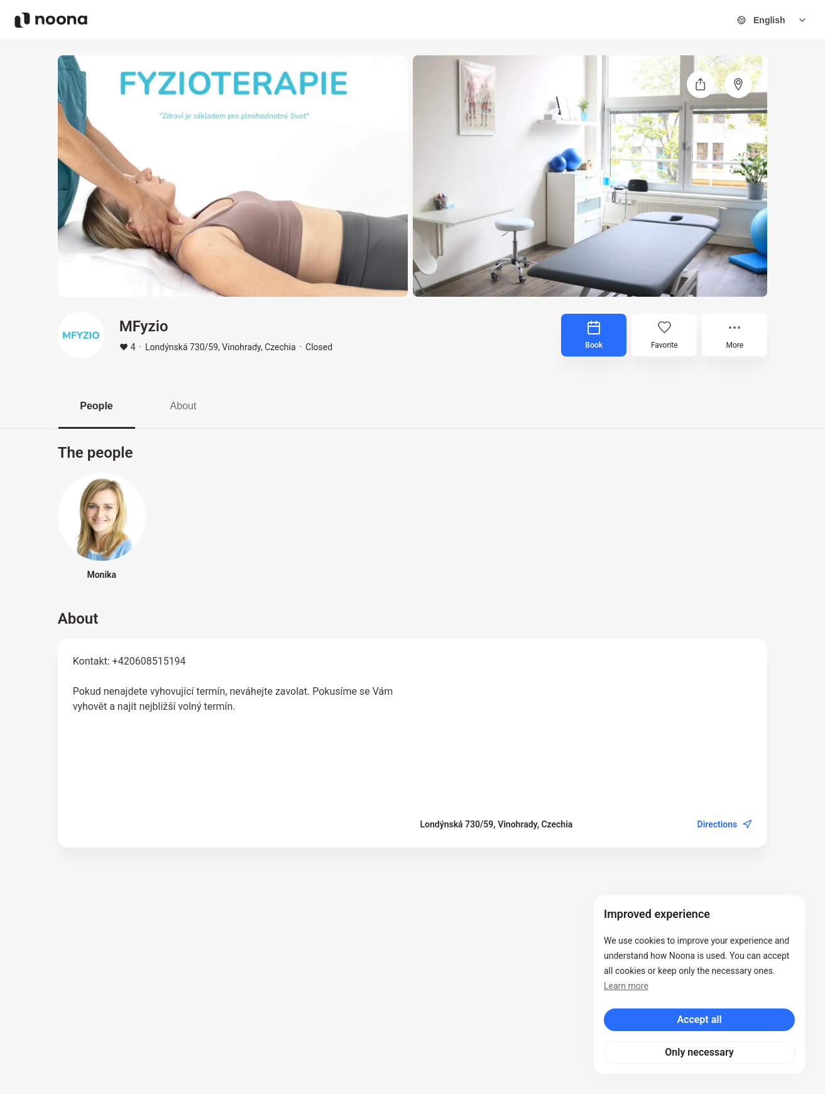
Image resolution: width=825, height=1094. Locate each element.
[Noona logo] (51, 20)
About (183, 406)
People (96, 406)
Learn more (626, 986)
